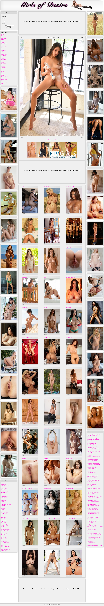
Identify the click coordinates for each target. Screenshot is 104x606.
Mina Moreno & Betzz (5, 529)
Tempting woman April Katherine (93, 488)
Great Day (3, 521)
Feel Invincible (4, 528)
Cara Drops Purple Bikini (92, 443)
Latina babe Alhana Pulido (70, 277)
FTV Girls (3, 52)
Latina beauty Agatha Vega (92, 477)
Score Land (3, 72)
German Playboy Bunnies (70, 216)
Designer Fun (89, 455)
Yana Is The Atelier (91, 444)
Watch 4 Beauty (4, 82)
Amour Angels (4, 35)
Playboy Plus (3, 68)
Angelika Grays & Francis (6, 504)
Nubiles (2, 64)
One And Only (4, 547)
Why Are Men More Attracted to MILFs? (95, 526)
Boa (88, 436)
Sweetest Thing (4, 524)
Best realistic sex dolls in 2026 (93, 480)
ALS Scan (3, 34)
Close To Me (3, 545)
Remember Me (4, 541)
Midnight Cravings (4, 490)
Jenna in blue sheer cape (91, 521)
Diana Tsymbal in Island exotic (93, 487)
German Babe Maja (47, 488)
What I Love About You (5, 498)
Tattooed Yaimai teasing (91, 500)
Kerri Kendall (90, 452)
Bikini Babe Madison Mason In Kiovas (94, 496)
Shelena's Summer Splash (92, 460)
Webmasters (4, 21)
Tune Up (2, 514)
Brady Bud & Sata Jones (5, 549)
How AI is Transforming (91, 485)
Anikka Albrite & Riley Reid (92, 465)
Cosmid (2, 42)
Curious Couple (90, 489)
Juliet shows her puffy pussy (92, 517)
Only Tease (3, 66)
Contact (2, 509)
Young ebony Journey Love (92, 457)
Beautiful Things (4, 520)
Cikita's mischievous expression (93, 512)
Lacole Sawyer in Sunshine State (93, 513)
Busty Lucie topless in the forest (93, 490)
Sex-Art (2, 74)
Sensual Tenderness (4, 496)
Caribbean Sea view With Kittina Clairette (95, 534)
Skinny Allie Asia (47, 548)
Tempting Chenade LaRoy (92, 518)
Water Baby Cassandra (48, 186)
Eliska (88, 453)
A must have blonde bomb (26, 216)
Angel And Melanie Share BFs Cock (94, 520)
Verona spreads (46, 428)
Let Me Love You (4, 512)
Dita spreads (24, 458)
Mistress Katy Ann (90, 468)
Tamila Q (45, 307)
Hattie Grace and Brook (91, 498)
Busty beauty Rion (25, 548)
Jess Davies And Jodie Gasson (27, 488)
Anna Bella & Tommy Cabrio (6, 494)
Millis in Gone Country (91, 472)
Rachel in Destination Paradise (93, 497)
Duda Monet (46, 458)
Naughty (23, 213)
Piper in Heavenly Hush (91, 528)
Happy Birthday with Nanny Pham (93, 464)
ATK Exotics (3, 39)
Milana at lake (90, 442)
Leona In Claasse (90, 502)
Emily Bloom (3, 46)
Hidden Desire (4, 550)
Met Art (2, 58)
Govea (45, 277)
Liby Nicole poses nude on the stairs (94, 537)
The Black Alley (4, 78)
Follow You (3, 516)
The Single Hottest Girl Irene (92, 509)
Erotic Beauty (3, 47)
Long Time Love (4, 497)
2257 (59, 604)
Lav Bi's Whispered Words (92, 508)
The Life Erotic (4, 79)
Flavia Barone (68, 428)
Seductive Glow (24, 277)
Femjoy (2, 51)
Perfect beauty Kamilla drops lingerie (94, 434)
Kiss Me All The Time (5, 546)
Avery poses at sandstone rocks (93, 479)
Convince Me (3, 539)
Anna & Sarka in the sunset (92, 483)
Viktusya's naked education (92, 493)
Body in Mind (3, 41)
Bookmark (3, 23)
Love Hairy (3, 56)
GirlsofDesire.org (54, 604)
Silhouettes (3, 502)
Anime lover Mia (90, 447)
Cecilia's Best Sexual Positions (93, 439)
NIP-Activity (3, 63)
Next (82, 37)
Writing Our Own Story (5, 485)
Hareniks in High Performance (93, 492)
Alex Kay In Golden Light (92, 539)
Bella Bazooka (68, 307)
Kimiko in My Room (91, 481)
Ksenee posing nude (91, 542)
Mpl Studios (3, 60)
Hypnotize (3, 505)
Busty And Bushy (69, 337)
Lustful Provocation (5, 530)
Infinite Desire (4, 488)
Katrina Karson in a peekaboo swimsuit (94, 545)
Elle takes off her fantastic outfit (93, 463)
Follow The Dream (4, 525)
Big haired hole (68, 397)
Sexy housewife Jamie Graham (93, 535)
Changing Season (90, 473)
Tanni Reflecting (90, 494)
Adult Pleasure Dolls (91, 449)
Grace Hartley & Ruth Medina (93, 516)
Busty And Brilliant (91, 538)
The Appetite (68, 367)
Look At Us (3, 489)
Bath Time (3, 508)
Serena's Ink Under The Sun (92, 469)
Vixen (2, 80)
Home (3, 14)
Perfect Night (3, 522)
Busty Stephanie (24, 367)
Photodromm (3, 67)
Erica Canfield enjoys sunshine (93, 461)
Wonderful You (4, 492)
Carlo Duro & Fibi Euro (5, 483)
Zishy (2, 83)
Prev (22, 37)
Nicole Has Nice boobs (70, 186)
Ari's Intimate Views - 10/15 (52, 37)
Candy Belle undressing (91, 524)
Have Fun (89, 471)
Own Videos (3, 18)
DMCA (45, 604)
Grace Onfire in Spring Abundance (93, 456)
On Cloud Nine (4, 487)
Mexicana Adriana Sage (48, 216)
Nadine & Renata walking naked (93, 446)
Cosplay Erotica (4, 43)
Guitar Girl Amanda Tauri (92, 476)
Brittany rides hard (69, 488)
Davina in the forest (47, 367)
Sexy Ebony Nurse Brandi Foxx (93, 505)
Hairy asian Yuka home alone (92, 514)
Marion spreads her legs (91, 467)
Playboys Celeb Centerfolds (27, 337)
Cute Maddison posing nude (92, 459)
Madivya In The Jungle (91, 529)
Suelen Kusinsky (47, 337)
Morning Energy (4, 538)
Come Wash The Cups (91, 522)
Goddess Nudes (4, 54)
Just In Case (3, 484)
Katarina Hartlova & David (92, 435)
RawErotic (3, 70)
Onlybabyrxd (24, 186)
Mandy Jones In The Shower (92, 475)
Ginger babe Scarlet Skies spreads (93, 448)
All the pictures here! (52, 140)
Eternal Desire (3, 50)
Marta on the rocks (25, 307)
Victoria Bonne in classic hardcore (50, 518)
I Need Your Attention (91, 504)
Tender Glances (4, 534)
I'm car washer (90, 541)
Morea (45, 247)
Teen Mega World (4, 76)
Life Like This (3, 543)
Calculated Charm (69, 458)
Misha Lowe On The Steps (92, 438)
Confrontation (3, 493)
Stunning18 (3, 75)
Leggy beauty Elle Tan (70, 247)
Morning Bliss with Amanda (92, 440)
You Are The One (4, 506)
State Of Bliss (3, 500)
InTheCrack (3, 55)
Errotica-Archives (4, 48)
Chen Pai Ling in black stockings (93, 533)
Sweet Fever (3, 517)
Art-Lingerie (3, 38)
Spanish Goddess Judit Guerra (71, 518)
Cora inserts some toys (91, 484)
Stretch (2, 501)
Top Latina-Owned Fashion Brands (93, 451)
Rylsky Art (3, 71)
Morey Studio (3, 59)
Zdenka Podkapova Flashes (26, 428)
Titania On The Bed (91, 506)
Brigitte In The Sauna (25, 397)
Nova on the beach (90, 530)
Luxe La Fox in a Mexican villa (93, 501)
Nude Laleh (24, 247)
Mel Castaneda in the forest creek (93, 543)
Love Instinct (3, 526)
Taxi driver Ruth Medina (91, 525)
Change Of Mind (4, 513)
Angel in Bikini (90, 510)
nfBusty (2, 62)
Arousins (3, 37)
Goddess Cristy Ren (25, 518)
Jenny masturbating (47, 397)
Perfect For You (4, 533)
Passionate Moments (5, 542)
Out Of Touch (3, 518)
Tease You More (4, 535)
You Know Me (4, 537)
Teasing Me (3, 510)
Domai (2, 44)
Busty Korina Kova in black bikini (72, 548)
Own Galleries (4, 16)
